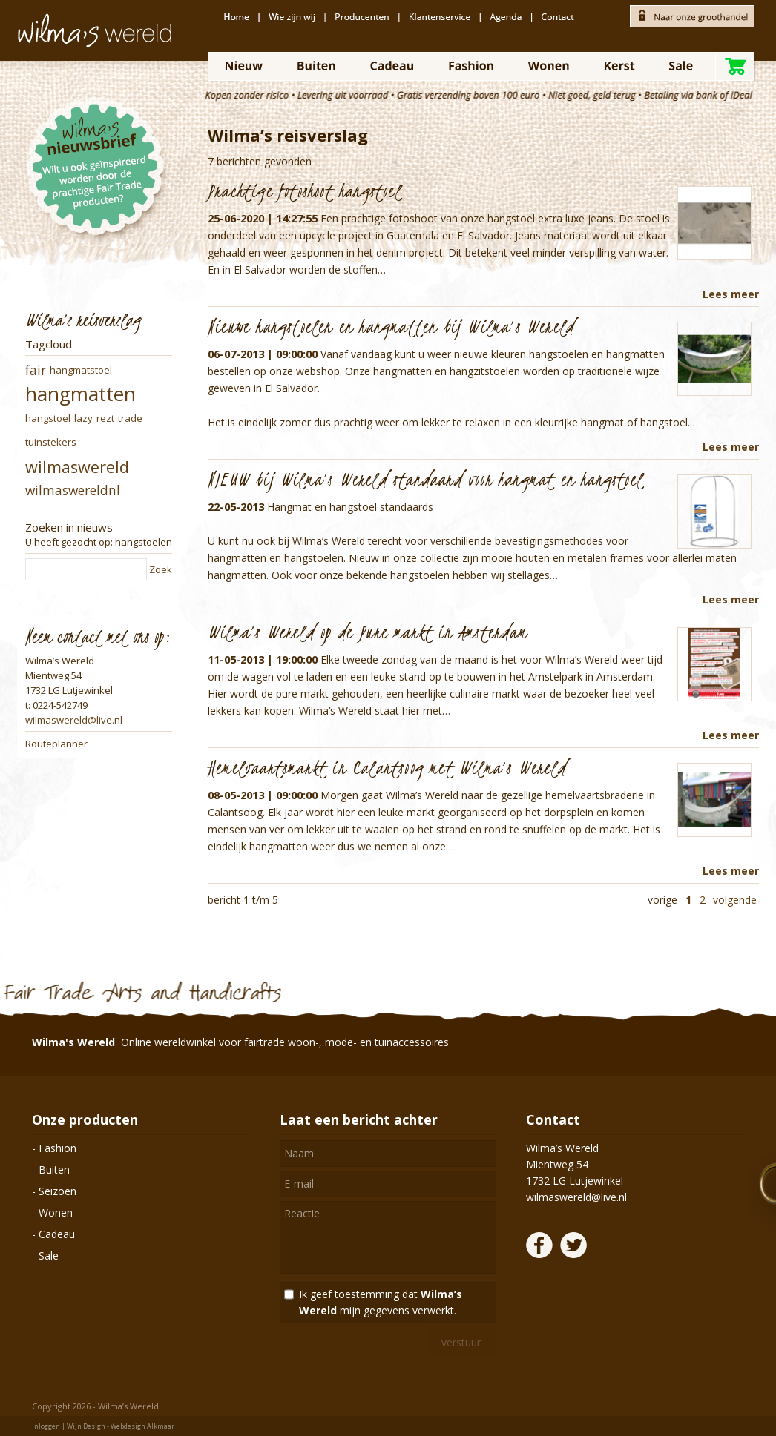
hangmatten (80, 393)
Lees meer (731, 294)
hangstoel (47, 418)
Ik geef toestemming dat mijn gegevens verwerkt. (380, 1302)
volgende (735, 900)
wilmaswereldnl (72, 490)
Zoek (160, 569)
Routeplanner (56, 743)
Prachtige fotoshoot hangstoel (304, 190)
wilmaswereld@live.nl (73, 720)
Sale (49, 1255)
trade (130, 418)
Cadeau (57, 1234)
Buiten (54, 1169)
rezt (105, 418)
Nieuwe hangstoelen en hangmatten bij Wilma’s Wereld (391, 326)
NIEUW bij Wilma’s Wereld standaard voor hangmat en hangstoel (425, 479)
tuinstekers (50, 442)
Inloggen (46, 1426)
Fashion (57, 1148)
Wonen (56, 1212)
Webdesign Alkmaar (142, 1426)
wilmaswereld (77, 466)
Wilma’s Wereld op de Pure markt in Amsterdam (367, 632)
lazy (83, 418)
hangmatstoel (81, 370)
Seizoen (57, 1191)
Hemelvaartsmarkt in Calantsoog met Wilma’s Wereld (387, 767)
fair (35, 370)
